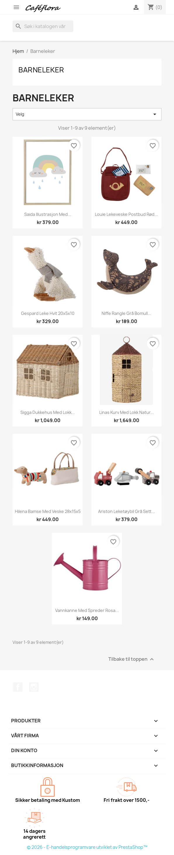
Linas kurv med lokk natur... (126, 412)
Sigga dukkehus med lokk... (47, 412)
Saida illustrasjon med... (47, 214)
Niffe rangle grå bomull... (126, 313)
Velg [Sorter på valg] (87, 114)
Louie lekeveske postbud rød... (126, 214)
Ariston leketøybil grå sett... (126, 511)
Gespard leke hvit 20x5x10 (47, 313)
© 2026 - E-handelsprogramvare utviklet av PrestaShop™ (87, 847)
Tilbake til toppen (131, 659)
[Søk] (43, 26)
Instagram (34, 687)
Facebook (17, 687)
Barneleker (41, 70)
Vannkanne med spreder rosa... (87, 610)
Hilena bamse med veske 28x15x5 (48, 511)
